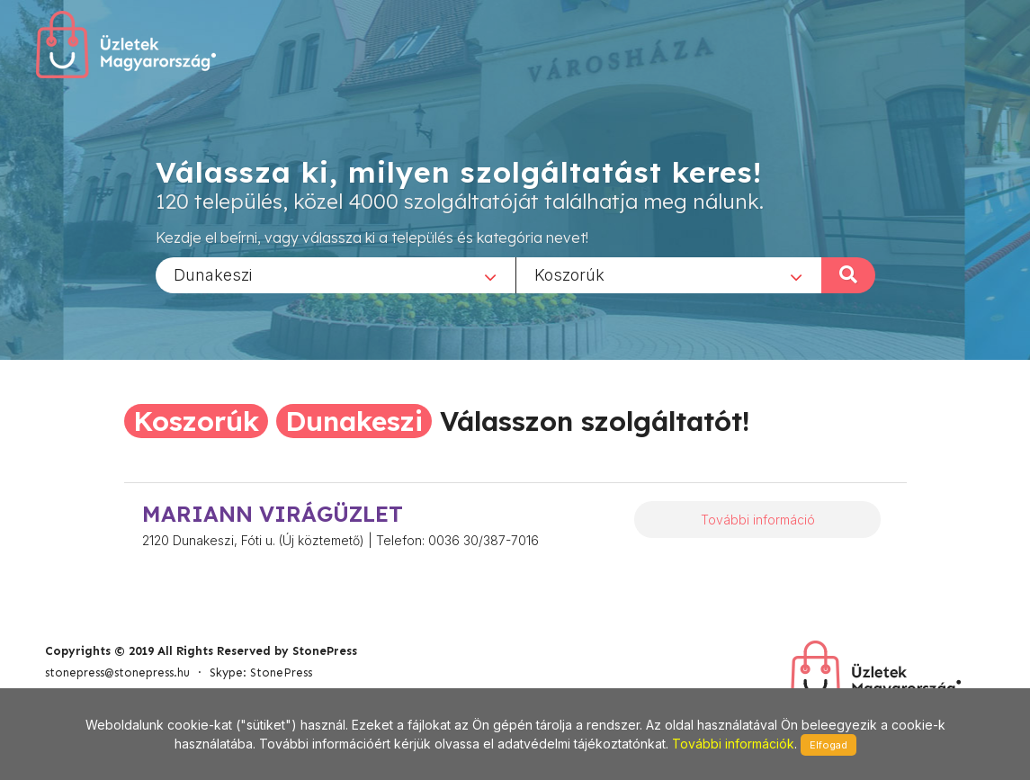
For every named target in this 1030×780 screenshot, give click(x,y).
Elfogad (828, 745)
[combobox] (335, 274)
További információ (758, 519)
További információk (733, 743)
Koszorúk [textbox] (569, 273)
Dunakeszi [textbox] (213, 273)
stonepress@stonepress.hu (117, 672)
